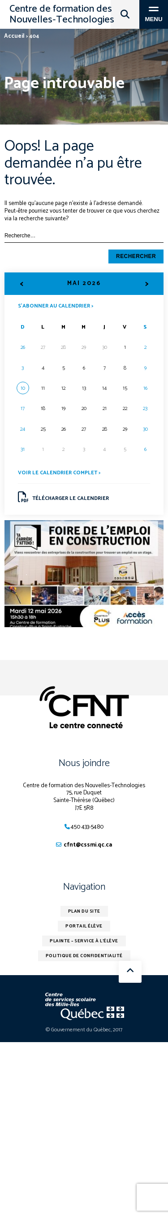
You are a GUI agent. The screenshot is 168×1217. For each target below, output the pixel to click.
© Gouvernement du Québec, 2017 (84, 1029)
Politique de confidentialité (84, 955)
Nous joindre (84, 763)
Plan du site (84, 911)
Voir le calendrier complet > (59, 472)
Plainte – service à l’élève (84, 941)
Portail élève (84, 926)
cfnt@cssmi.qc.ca (88, 845)
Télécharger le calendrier (63, 497)
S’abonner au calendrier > (55, 305)
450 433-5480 (87, 827)
